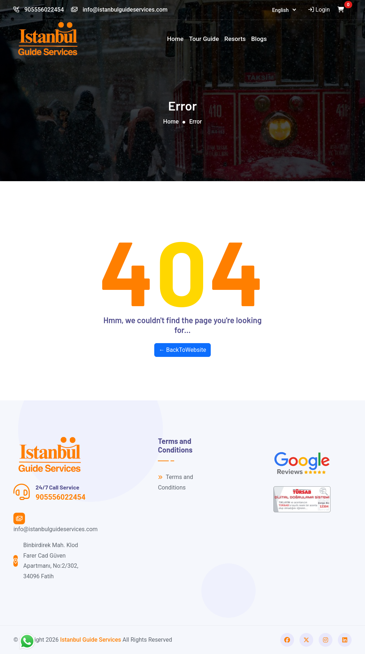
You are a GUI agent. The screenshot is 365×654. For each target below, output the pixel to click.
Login (318, 9)
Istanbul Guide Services (90, 639)
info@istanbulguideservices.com (119, 9)
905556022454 (38, 9)
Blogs (259, 38)
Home (175, 38)
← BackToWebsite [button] (182, 349)
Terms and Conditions (175, 482)
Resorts (235, 38)
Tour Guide (204, 38)
